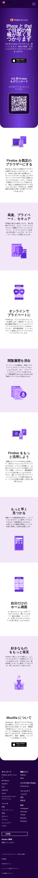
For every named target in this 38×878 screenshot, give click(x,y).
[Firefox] (8, 4)
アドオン (5, 820)
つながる (23, 794)
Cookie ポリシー (6, 863)
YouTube (23, 812)
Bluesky (23, 818)
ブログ (4, 826)
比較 (3, 807)
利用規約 (4, 859)
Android (5, 790)
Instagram (24, 808)
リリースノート (7, 810)
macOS (4, 784)
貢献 (22, 797)
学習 (3, 813)
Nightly (23, 775)
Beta (22, 778)
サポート (5, 816)
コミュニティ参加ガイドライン (10, 868)
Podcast (23, 821)
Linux (4, 793)
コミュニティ (6, 823)
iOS (3, 787)
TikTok (22, 815)
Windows (5, 781)
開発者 (22, 800)
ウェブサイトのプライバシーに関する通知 (13, 854)
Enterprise (24, 786)
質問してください (8, 842)
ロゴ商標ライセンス (7, 873)
